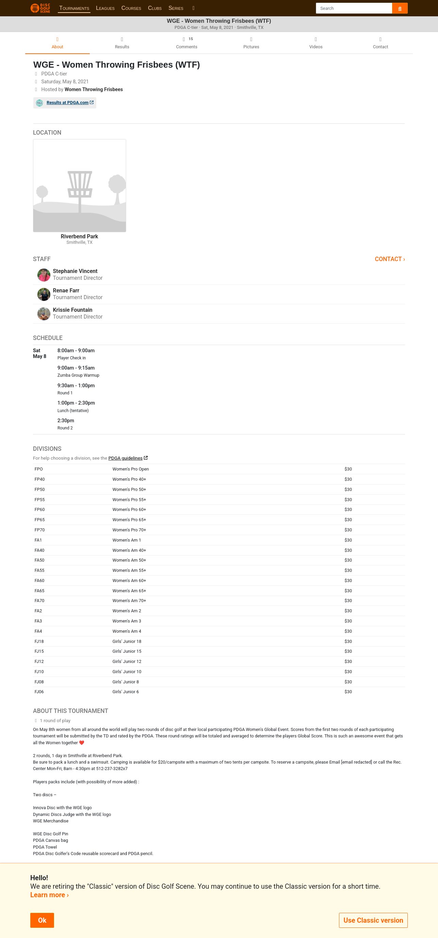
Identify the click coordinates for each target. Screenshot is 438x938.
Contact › (390, 259)
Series (175, 8)
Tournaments (74, 8)
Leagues (105, 8)
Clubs (155, 8)
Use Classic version (373, 920)
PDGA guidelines (125, 458)
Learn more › (49, 895)
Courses (131, 8)
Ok (42, 920)
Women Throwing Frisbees (94, 89)
